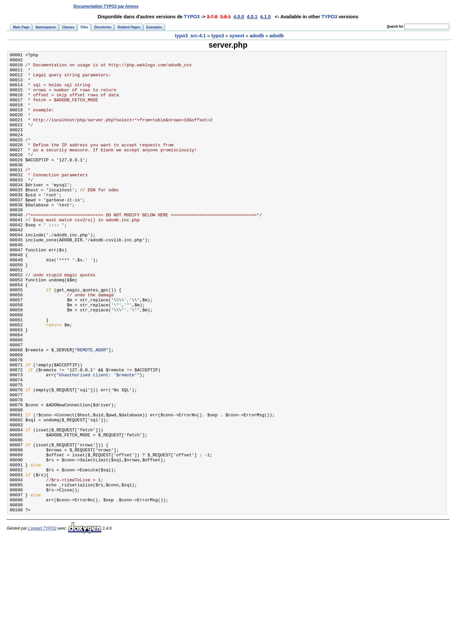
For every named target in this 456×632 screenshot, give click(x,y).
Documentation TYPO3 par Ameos (105, 6)
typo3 (217, 35)
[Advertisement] (326, 6)
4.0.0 (239, 16)
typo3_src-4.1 (190, 35)
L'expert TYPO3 (42, 620)
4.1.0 (265, 16)
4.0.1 (252, 16)
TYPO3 (191, 16)
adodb (257, 35)
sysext (237, 35)
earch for (395, 26)
